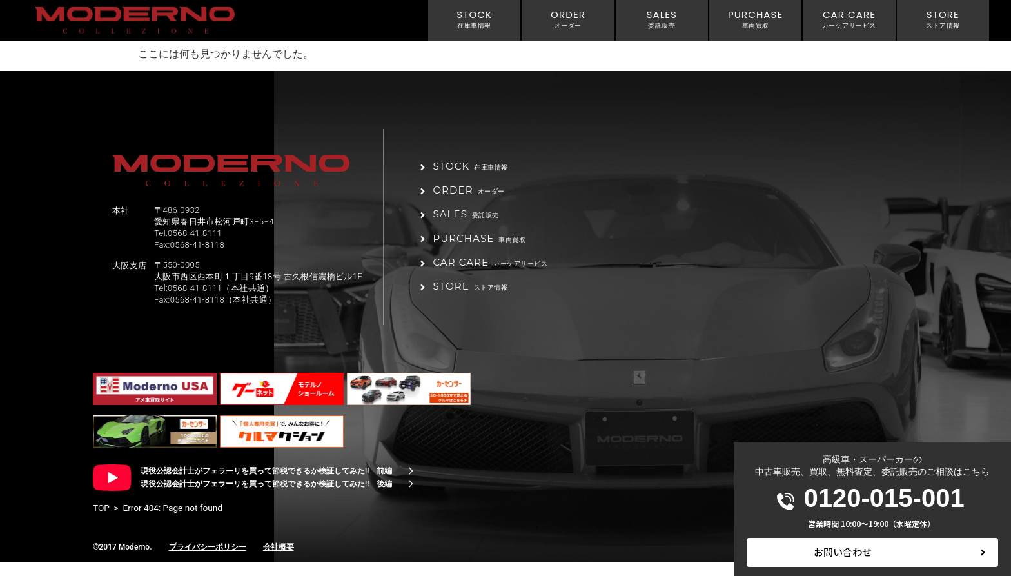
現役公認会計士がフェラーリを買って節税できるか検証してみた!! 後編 (266, 497)
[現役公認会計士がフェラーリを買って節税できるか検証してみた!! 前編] (411, 484)
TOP (101, 521)
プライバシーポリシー (207, 560)
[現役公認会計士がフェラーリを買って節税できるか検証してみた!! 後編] (411, 497)
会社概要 (278, 560)
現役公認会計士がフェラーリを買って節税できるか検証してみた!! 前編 (266, 484)
